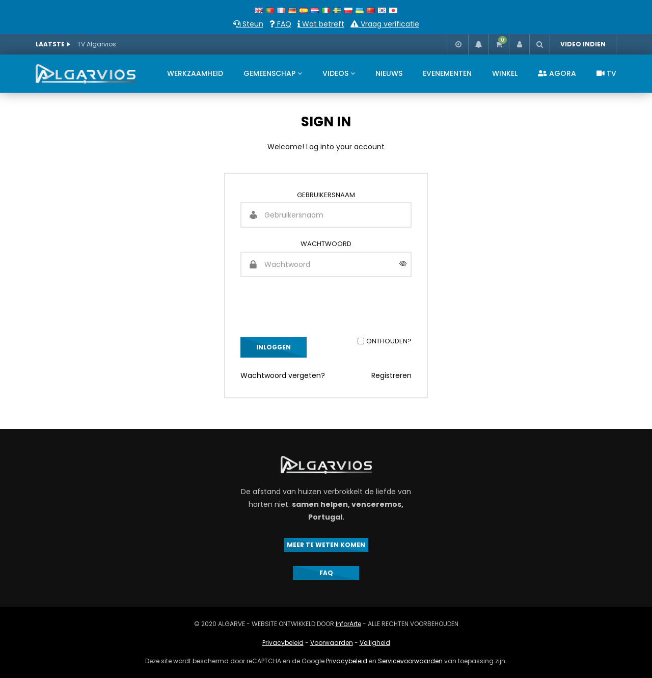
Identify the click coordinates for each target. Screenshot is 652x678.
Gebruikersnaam (326, 195)
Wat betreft (320, 24)
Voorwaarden (331, 642)
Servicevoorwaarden (410, 661)
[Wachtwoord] (326, 264)
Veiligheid (375, 642)
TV (606, 73)
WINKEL (505, 73)
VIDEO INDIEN (583, 44)
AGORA (557, 73)
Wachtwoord (326, 244)
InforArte (348, 623)
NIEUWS (388, 73)
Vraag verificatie (384, 24)
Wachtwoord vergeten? (282, 375)
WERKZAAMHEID (195, 73)
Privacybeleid (283, 642)
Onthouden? (389, 341)
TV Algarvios (96, 44)
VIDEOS (335, 73)
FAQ (280, 24)
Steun (248, 24)
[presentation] (317, 307)
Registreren (391, 375)
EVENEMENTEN (447, 73)
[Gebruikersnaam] (326, 215)
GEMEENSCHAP (269, 73)
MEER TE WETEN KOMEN (326, 544)
